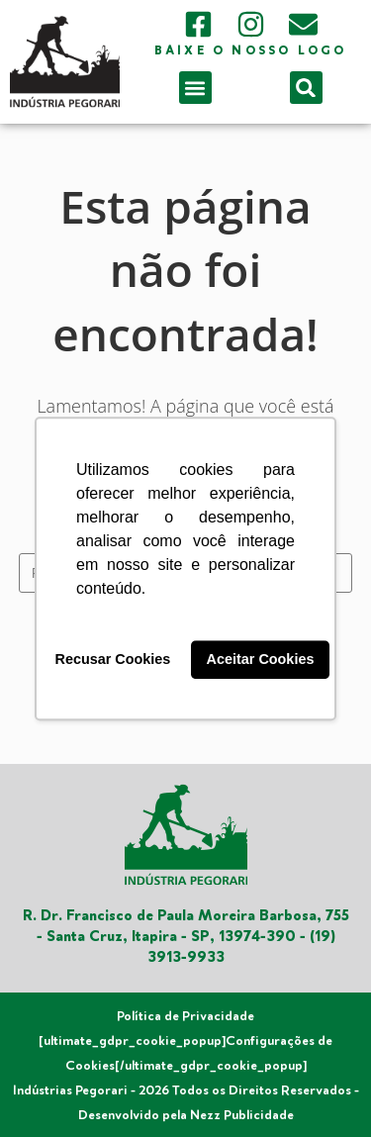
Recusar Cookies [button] (113, 660)
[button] (195, 87)
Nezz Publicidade (242, 1115)
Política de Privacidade (185, 1016)
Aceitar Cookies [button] (261, 660)
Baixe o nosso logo (250, 51)
